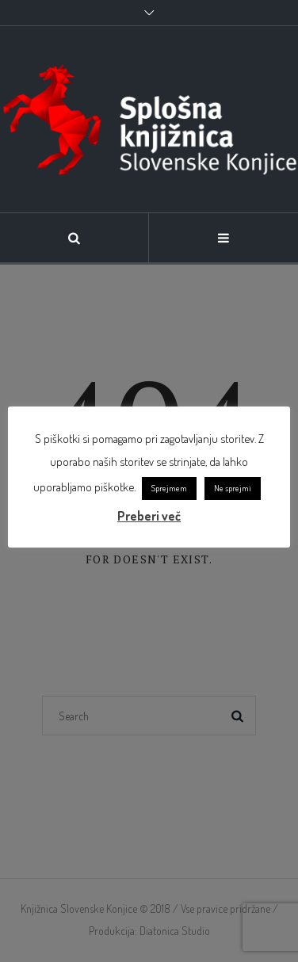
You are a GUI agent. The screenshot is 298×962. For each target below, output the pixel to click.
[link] (149, 119)
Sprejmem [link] (169, 488)
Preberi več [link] (149, 516)
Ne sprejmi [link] (232, 488)
